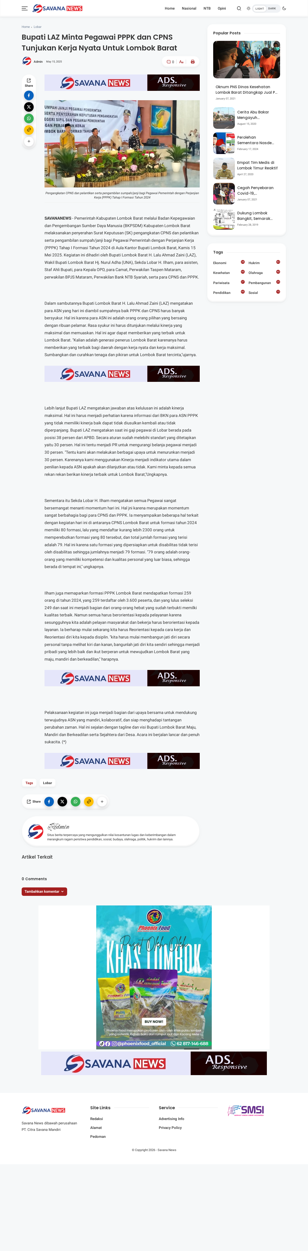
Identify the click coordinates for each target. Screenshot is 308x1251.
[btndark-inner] (266, 8)
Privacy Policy (170, 1128)
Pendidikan (229, 292)
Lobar (37, 27)
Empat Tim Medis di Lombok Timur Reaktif (257, 165)
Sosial (264, 293)
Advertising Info (171, 1119)
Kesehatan (229, 272)
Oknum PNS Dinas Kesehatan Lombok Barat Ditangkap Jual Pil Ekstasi (246, 89)
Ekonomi (229, 262)
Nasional (189, 8)
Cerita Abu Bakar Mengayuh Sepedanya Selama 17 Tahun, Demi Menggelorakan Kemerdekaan (255, 115)
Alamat (96, 1128)
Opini (222, 8)
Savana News (167, 1150)
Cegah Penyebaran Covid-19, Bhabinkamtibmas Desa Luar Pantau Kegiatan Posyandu (256, 190)
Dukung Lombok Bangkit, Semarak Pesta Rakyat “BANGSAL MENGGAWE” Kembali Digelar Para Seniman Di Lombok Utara (257, 216)
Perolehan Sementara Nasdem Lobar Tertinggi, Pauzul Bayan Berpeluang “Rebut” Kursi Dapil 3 (256, 140)
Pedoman (98, 1136)
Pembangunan (264, 282)
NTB (207, 8)
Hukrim (264, 262)
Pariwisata (229, 282)
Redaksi (96, 1119)
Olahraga (264, 272)
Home (170, 8)
